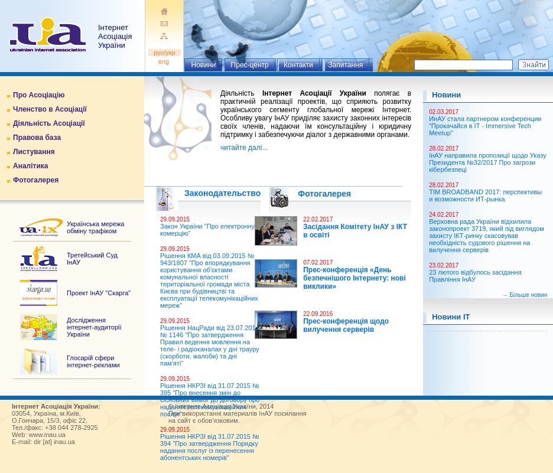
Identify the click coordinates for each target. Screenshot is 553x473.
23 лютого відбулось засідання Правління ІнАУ (475, 276)
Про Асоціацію (38, 95)
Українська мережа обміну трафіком (95, 227)
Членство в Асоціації (50, 109)
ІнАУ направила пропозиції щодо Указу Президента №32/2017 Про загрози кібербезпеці (488, 162)
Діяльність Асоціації (49, 123)
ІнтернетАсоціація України (115, 36)
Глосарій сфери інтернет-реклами (93, 361)
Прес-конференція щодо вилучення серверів (346, 325)
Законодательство (222, 193)
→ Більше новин (524, 295)
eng (164, 61)
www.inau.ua (47, 434)
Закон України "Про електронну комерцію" (207, 230)
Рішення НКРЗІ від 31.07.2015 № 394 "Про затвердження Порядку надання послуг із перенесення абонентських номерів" (209, 447)
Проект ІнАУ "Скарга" (99, 292)
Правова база (37, 137)
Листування (34, 152)
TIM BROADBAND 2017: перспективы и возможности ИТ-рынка (485, 195)
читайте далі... (244, 147)
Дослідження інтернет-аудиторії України (94, 327)
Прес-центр (250, 65)
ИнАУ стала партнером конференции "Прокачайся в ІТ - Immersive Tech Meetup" (485, 125)
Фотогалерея (35, 180)
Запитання (345, 65)
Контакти (298, 65)
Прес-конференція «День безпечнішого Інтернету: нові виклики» (354, 278)
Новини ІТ (451, 316)
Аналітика (30, 166)
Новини (203, 65)
